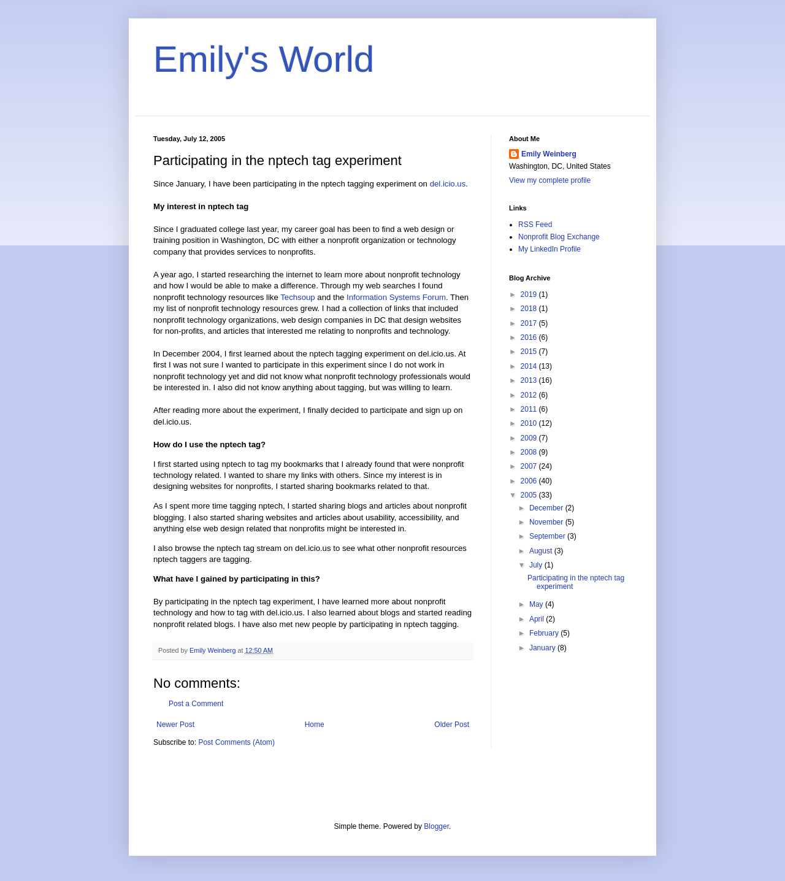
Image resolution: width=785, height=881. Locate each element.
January (543, 648)
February (545, 633)
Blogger (436, 826)
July (537, 565)
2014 (530, 366)
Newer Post (175, 724)
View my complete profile (550, 180)
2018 (530, 308)
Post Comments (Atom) (236, 742)
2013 (530, 380)
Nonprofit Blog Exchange (559, 237)
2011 (530, 409)
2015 (530, 351)
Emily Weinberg (548, 154)
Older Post (451, 724)
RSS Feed (535, 224)
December (547, 508)
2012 (530, 395)
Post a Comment (196, 703)
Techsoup (297, 297)
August (541, 551)
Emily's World (263, 59)
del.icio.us (448, 183)
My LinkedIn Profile (549, 249)
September (548, 536)
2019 (530, 294)
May (537, 604)
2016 (530, 337)
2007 (530, 466)
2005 (530, 495)
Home (314, 724)
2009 (530, 438)
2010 (530, 423)
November (547, 522)
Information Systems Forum (396, 297)
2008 (530, 452)
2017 (530, 323)
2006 (530, 481)
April (537, 619)
